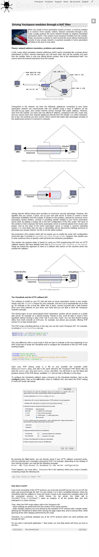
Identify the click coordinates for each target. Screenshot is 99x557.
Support (58, 2)
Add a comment (17, 531)
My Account (75, 2)
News (65, 2)
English (85, 2)
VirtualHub (29, 303)
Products (49, 2)
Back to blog (82, 531)
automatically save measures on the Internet (69, 244)
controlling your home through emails (50, 236)
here (49, 374)
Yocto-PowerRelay (29, 328)
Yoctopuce (38, 2)
